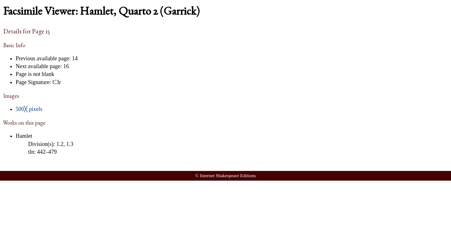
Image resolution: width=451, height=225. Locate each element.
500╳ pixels (29, 109)
